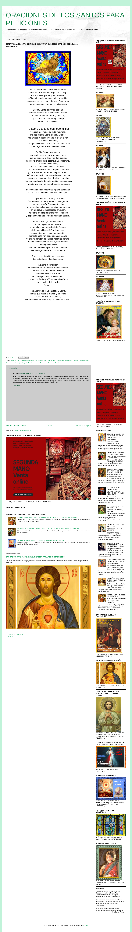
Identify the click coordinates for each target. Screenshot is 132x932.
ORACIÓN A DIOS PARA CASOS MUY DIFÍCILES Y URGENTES (116, 580)
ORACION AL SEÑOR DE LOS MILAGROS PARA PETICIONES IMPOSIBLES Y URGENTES (48, 529)
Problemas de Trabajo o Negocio (17, 363)
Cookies (10, 637)
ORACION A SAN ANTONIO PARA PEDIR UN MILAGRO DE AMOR (115, 545)
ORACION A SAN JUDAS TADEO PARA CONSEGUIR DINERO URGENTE (115, 527)
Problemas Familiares (55, 363)
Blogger (85, 925)
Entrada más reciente (16, 425)
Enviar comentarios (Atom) (24, 430)
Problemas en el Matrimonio (37, 363)
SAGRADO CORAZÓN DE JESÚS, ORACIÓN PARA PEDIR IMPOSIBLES (35, 557)
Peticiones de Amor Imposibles (53, 360)
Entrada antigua (83, 425)
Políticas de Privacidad (15, 634)
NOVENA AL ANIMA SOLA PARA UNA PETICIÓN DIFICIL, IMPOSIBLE (40, 540)
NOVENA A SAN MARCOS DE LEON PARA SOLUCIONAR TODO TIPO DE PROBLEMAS (47, 517)
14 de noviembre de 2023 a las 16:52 (32, 373)
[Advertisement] (48, 329)
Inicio (50, 425)
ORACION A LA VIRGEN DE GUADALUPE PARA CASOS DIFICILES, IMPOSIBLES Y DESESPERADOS (115, 437)
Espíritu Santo (15, 360)
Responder (16, 386)
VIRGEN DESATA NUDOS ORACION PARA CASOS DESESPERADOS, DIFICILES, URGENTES (116, 562)
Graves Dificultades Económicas (32, 360)
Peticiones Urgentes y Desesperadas (77, 360)
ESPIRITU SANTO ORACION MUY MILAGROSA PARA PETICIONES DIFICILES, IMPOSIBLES (115, 491)
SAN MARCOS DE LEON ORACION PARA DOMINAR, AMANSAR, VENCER (115, 508)
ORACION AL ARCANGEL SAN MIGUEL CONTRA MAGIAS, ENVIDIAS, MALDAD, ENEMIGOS (116, 471)
